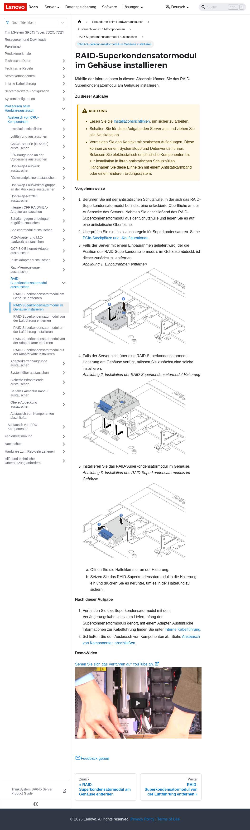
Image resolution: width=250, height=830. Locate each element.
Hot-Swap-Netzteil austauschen (23, 198)
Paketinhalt (13, 46)
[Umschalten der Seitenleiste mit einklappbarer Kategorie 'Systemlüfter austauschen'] (63, 373)
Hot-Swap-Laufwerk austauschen (25, 168)
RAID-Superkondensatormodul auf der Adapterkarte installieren (38, 352)
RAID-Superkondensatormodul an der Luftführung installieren (38, 330)
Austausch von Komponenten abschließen (32, 416)
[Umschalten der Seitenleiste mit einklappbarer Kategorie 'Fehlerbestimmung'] (63, 436)
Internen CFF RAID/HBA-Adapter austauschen (29, 209)
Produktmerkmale (18, 53)
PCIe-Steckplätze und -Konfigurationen (116, 238)
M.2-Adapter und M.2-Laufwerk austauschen (27, 239)
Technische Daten (18, 61)
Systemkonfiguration (20, 99)
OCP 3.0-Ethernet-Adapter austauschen (30, 251)
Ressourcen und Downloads (25, 39)
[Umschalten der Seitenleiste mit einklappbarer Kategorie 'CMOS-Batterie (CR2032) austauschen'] (63, 146)
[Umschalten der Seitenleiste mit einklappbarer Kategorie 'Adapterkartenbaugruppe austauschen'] (63, 363)
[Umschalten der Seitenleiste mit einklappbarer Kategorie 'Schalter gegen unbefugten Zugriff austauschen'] (63, 220)
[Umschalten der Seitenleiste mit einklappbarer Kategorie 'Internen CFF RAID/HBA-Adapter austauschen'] (63, 209)
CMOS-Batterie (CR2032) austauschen (29, 146)
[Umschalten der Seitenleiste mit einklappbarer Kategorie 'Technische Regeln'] (63, 68)
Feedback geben (92, 758)
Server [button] (50, 7)
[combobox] (12, 22)
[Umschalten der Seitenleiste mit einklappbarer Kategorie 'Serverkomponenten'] (63, 76)
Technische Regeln (19, 68)
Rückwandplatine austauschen (33, 178)
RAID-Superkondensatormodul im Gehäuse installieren (38, 307)
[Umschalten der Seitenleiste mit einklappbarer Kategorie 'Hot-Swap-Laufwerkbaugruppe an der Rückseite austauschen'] (63, 187)
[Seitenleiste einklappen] (35, 804)
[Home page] (79, 21)
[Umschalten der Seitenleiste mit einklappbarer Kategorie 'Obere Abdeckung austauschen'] (63, 404)
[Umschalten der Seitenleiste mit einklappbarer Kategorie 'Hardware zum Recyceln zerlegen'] (63, 451)
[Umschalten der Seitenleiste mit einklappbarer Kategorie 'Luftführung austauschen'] (63, 136)
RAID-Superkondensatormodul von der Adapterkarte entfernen (39, 341)
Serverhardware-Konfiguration (27, 91)
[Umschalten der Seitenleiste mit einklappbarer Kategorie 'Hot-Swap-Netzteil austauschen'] (63, 198)
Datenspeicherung (80, 7)
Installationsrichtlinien (26, 129)
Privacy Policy (142, 819)
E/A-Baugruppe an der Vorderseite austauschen (28, 157)
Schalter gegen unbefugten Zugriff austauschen (30, 221)
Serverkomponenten (20, 76)
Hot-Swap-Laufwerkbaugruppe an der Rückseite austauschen (33, 187)
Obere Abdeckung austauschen (23, 404)
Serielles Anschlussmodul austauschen (29, 393)
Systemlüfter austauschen (29, 373)
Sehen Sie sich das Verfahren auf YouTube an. (117, 664)
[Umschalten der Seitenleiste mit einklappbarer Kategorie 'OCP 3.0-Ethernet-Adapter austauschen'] (63, 250)
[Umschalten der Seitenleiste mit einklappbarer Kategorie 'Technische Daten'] (63, 61)
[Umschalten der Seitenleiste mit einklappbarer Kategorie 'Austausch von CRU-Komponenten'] (63, 119)
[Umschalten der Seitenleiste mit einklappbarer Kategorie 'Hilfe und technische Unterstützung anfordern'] (63, 461)
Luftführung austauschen (28, 136)
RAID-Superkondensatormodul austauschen (28, 283)
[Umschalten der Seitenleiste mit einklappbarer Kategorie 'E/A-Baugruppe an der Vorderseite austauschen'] (63, 157)
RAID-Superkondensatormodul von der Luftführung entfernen (39, 319)
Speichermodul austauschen (31, 230)
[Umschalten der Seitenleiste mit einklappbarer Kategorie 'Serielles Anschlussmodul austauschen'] (63, 393)
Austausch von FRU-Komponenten (23, 427)
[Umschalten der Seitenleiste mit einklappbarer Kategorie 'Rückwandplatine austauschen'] (63, 178)
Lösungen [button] (131, 7)
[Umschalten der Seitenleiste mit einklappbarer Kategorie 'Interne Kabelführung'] (63, 84)
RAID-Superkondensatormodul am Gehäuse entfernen (38, 296)
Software (109, 7)
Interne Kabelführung (20, 83)
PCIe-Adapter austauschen (30, 260)
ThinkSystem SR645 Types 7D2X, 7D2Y (34, 32)
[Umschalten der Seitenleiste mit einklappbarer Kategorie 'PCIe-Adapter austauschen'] (63, 260)
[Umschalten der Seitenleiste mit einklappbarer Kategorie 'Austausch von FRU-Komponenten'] (63, 427)
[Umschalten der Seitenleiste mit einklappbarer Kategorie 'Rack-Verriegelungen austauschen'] (63, 269)
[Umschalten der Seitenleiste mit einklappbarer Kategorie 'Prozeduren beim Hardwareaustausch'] (63, 108)
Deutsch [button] (175, 7)
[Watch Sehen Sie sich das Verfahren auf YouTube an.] (138, 703)
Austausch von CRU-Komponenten (23, 119)
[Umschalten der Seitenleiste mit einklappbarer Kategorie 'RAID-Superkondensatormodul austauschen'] (63, 283)
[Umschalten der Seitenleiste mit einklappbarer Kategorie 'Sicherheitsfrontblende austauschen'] (63, 382)
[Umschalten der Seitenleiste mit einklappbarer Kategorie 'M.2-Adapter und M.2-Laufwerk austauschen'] (63, 239)
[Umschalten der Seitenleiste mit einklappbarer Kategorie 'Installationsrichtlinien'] (63, 129)
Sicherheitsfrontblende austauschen (26, 382)
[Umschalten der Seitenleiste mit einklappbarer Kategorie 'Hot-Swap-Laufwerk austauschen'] (63, 168)
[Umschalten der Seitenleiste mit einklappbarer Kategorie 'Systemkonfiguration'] (63, 99)
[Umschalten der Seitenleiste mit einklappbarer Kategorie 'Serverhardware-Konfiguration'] (63, 91)
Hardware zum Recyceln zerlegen (30, 451)
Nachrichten (14, 444)
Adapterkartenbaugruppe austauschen (28, 363)
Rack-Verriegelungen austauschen (26, 269)
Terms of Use (168, 819)
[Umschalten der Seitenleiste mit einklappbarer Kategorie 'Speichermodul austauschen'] (63, 230)
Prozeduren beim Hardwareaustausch (19, 108)
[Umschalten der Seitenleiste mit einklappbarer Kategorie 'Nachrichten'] (63, 444)
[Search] (222, 7)
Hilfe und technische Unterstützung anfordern (23, 461)
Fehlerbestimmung (18, 436)
